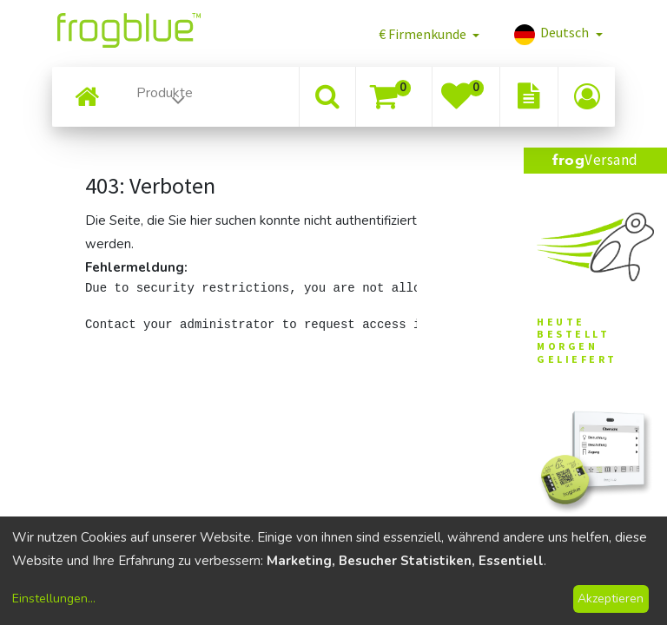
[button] (429, 34)
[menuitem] (86, 97)
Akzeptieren (611, 598)
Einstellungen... (54, 598)
